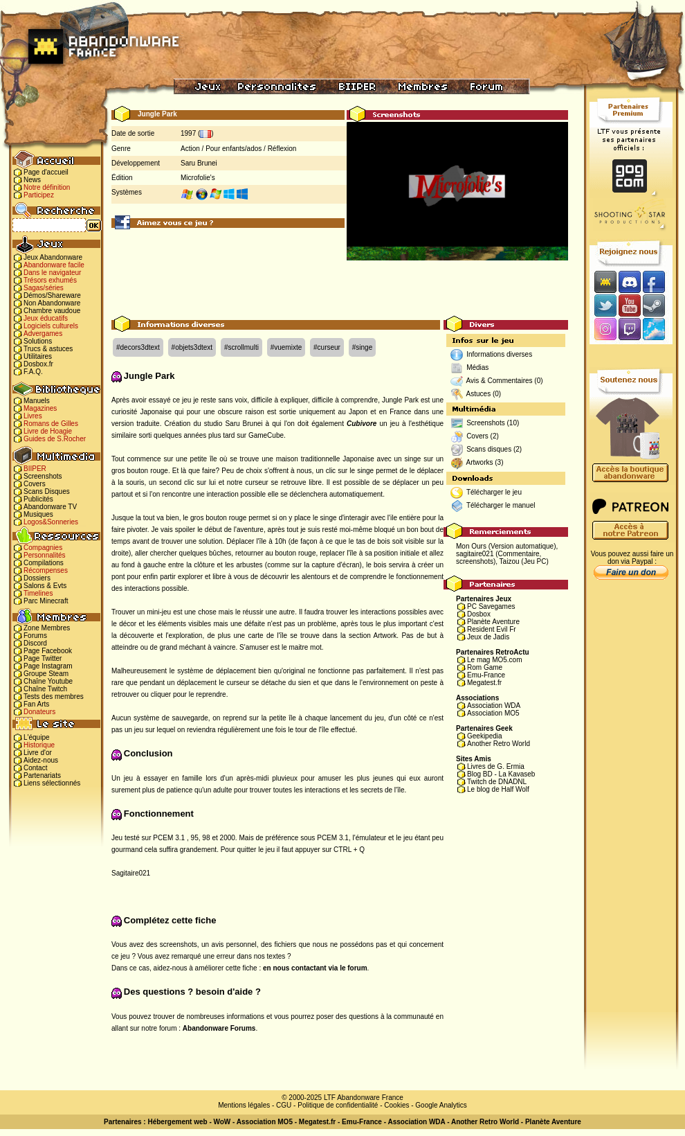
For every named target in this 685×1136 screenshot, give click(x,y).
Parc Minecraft (46, 601)
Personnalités (45, 555)
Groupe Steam (46, 673)
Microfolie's (198, 177)
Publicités (38, 499)
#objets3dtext (192, 347)
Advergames (43, 333)
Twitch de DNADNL (497, 782)
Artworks (479, 462)
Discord (35, 643)
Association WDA (493, 705)
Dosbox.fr (38, 364)
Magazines (40, 408)
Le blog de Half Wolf (498, 789)
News (32, 180)
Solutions (38, 341)
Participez (39, 195)
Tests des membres (54, 696)
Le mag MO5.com (494, 660)
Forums (35, 635)
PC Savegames (491, 606)
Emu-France (486, 675)
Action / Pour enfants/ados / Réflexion (238, 148)
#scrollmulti (241, 347)
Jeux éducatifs (46, 318)
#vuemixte (286, 347)
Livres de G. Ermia (495, 766)
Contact (35, 768)
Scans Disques (47, 491)
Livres (33, 416)
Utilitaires (38, 356)
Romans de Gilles (51, 423)
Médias (477, 367)
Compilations (44, 563)
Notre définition (47, 187)
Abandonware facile (54, 265)
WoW (222, 1122)
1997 (188, 133)
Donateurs (39, 712)
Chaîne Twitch (45, 689)
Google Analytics (441, 1105)
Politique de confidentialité (338, 1105)
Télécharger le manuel (501, 505)
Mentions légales (244, 1105)
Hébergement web (177, 1122)
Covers (35, 484)
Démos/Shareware (52, 295)
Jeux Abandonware (53, 257)
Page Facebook (48, 651)
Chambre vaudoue (52, 310)
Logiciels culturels (51, 326)
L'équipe (37, 737)
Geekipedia (484, 736)
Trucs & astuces (48, 349)
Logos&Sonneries (51, 522)
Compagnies (43, 547)
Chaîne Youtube (48, 681)
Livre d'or (38, 752)
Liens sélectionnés (52, 783)
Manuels (37, 401)
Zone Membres (47, 628)
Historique (39, 745)
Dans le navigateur (52, 272)
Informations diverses (499, 354)
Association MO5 (493, 713)
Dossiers (37, 578)
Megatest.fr (484, 682)
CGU (283, 1105)
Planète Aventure (493, 621)
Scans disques (488, 449)
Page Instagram (48, 666)
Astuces (478, 394)
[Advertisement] (340, 284)
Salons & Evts (45, 585)
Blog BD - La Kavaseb (501, 774)
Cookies (396, 1105)
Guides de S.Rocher (55, 439)
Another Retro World (498, 743)
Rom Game (484, 667)
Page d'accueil (46, 172)
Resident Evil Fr (491, 629)
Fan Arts (36, 704)
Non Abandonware (52, 303)
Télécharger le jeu (494, 492)
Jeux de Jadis (488, 637)
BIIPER (35, 468)
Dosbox (479, 614)
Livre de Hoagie (48, 431)
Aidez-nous (41, 760)
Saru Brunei (199, 163)
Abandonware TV (50, 507)
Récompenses (46, 570)
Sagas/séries (44, 288)
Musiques (38, 514)
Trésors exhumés (50, 280)
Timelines (38, 593)
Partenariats (42, 775)
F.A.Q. (33, 371)
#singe (362, 347)
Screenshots (43, 476)
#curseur (326, 347)
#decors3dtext (138, 347)
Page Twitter (43, 658)
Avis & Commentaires (499, 380)
